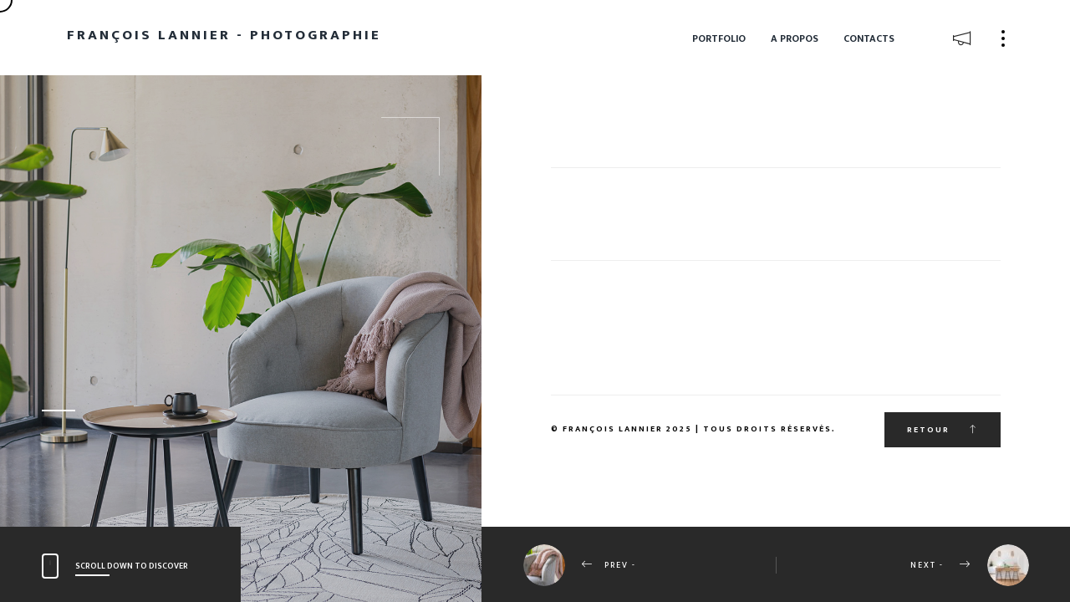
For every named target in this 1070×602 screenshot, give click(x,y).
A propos (794, 38)
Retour (942, 429)
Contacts (868, 38)
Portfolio (719, 38)
